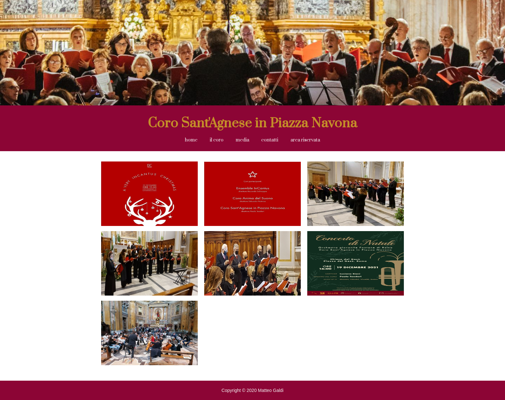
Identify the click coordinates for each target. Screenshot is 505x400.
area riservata (305, 140)
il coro (217, 140)
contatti (269, 140)
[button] (242, 140)
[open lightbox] (149, 196)
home (191, 140)
